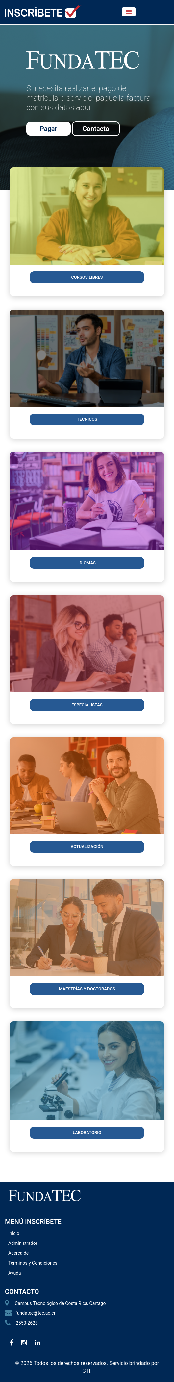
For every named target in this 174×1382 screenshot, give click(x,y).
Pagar (48, 129)
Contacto (96, 129)
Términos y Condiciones (32, 1263)
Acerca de (18, 1253)
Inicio (13, 1233)
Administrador (22, 1243)
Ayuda (14, 1272)
